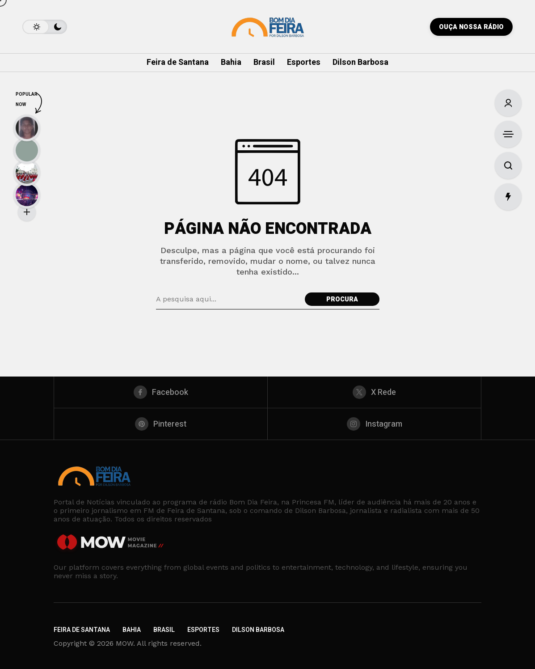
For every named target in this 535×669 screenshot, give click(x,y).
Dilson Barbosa (258, 630)
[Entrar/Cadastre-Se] (508, 102)
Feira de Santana (82, 630)
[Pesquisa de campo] (228, 299)
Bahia (131, 630)
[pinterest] (160, 424)
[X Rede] (374, 392)
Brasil (164, 630)
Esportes (203, 630)
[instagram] (374, 424)
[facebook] (160, 392)
